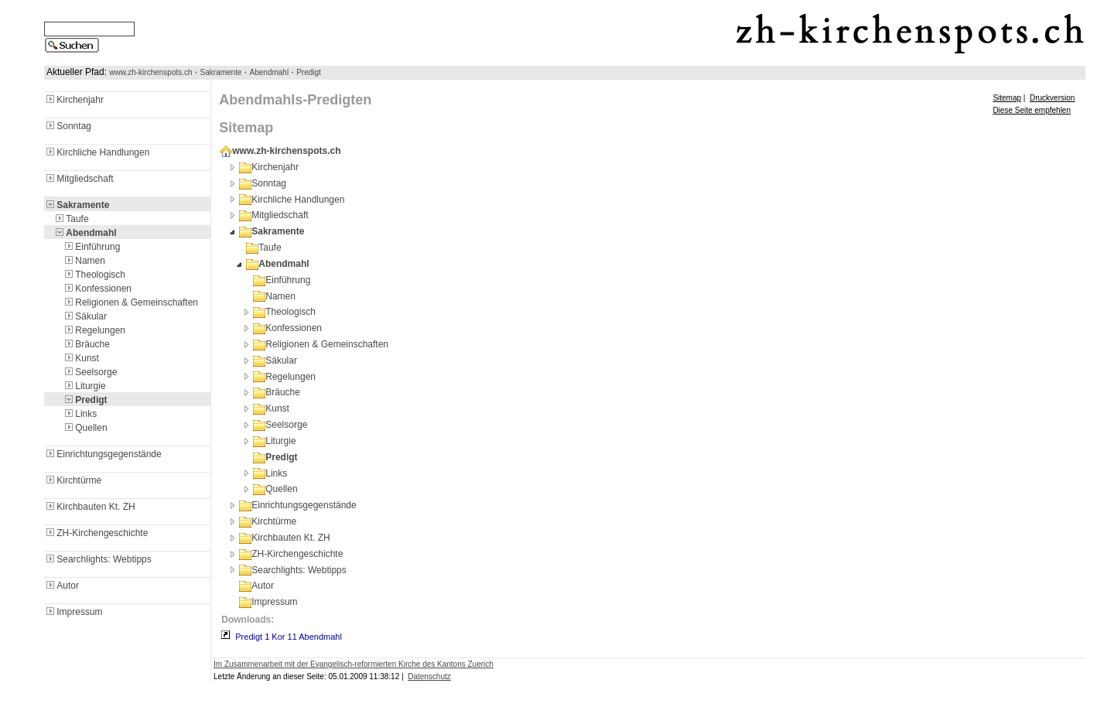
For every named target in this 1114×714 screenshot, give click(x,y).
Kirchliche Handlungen (96, 152)
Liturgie (84, 386)
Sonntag (67, 126)
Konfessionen (97, 288)
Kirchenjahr (74, 99)
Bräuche (86, 344)
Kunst (81, 358)
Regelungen (94, 330)
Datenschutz (429, 676)
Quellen (85, 427)
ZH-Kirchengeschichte (96, 533)
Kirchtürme (72, 480)
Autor (61, 585)
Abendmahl (269, 72)
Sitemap (1007, 98)
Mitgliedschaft (78, 178)
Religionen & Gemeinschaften (130, 302)
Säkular (85, 316)
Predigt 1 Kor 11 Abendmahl (288, 636)
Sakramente (221, 72)
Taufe (70, 219)
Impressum (73, 611)
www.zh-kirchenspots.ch (150, 72)
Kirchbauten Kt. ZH (89, 506)
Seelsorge (90, 372)
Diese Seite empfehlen (1032, 110)
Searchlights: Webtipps (98, 559)
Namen (84, 260)
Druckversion (1052, 98)
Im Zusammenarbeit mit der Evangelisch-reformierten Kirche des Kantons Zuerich (354, 664)
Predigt (308, 72)
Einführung (91, 246)
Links (80, 413)
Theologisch (94, 274)
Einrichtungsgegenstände (102, 454)
